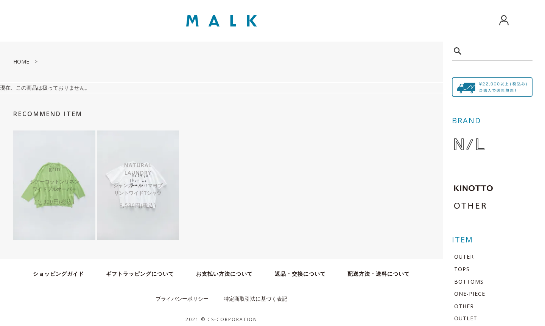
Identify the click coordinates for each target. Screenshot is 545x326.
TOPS (462, 269)
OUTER (464, 256)
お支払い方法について (224, 269)
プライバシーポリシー (182, 294)
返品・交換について (300, 269)
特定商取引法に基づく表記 (255, 294)
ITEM (462, 239)
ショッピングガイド (58, 269)
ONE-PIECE (469, 293)
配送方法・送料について (378, 269)
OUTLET (465, 318)
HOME (21, 61)
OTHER (464, 306)
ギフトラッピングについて (140, 269)
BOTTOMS (469, 281)
